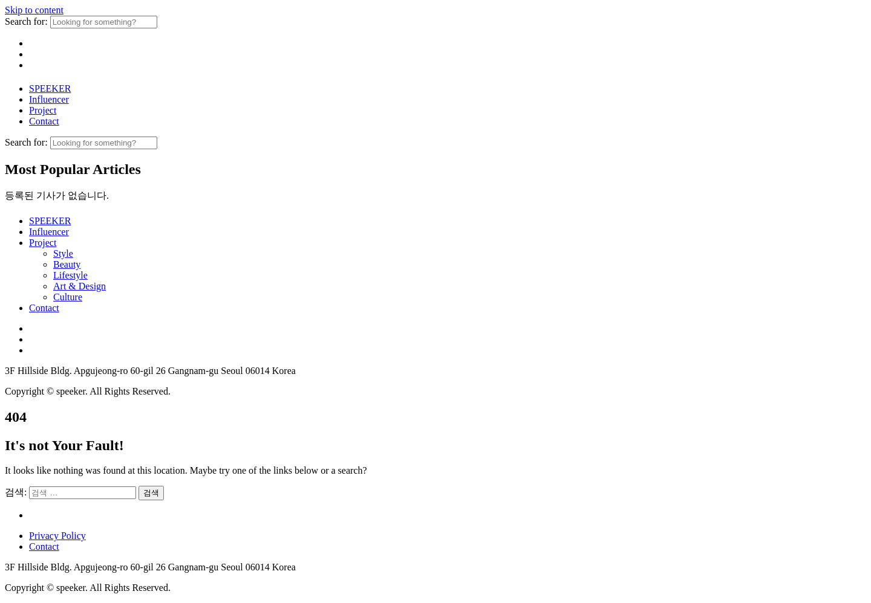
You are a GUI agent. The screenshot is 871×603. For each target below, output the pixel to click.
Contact (44, 121)
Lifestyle (70, 275)
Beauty (66, 264)
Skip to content (34, 10)
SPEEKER (50, 88)
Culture (67, 297)
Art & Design (79, 286)
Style (63, 253)
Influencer (49, 99)
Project (42, 110)
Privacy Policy (57, 535)
